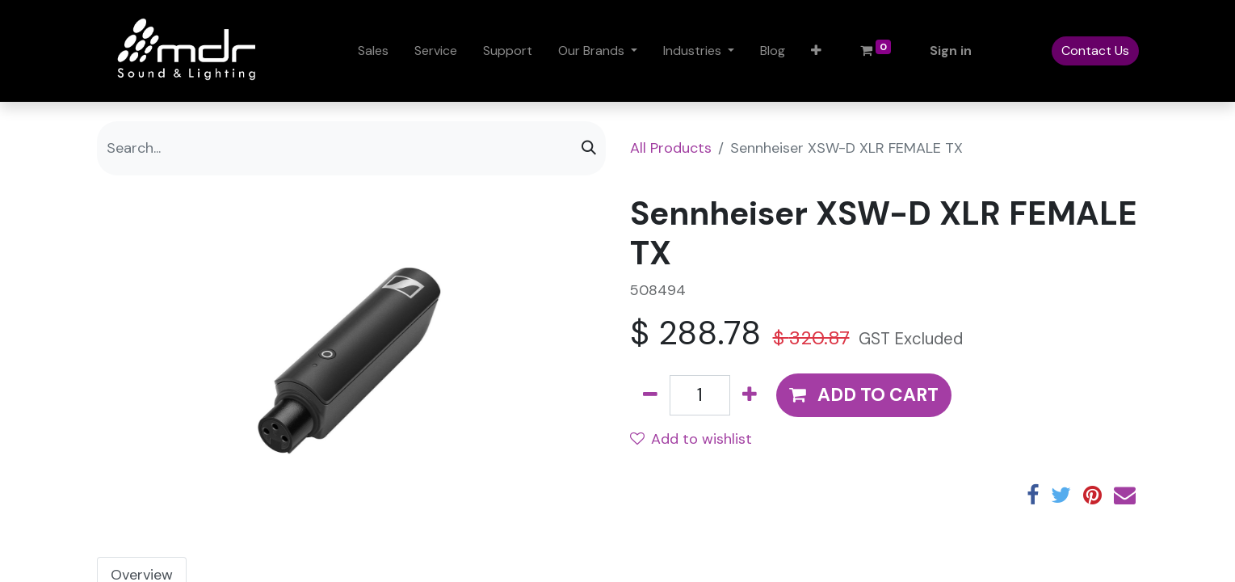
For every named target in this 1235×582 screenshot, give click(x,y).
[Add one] (749, 395)
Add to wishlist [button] (691, 439)
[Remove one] (650, 395)
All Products (671, 148)
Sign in (951, 50)
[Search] (589, 148)
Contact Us (1095, 50)
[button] (816, 51)
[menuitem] (373, 51)
